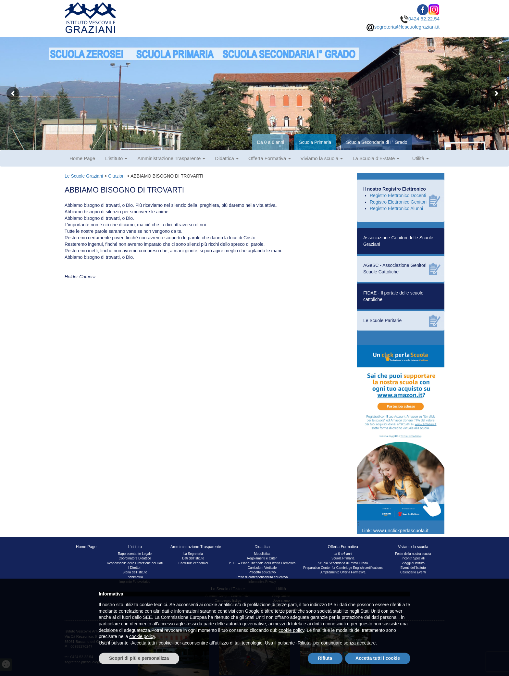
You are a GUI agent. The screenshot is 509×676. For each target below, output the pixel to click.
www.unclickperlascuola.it (400, 530)
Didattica (227, 158)
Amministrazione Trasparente (171, 158)
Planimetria (135, 577)
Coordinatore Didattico (134, 558)
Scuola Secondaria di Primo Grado (343, 563)
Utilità (420, 158)
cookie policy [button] (291, 630)
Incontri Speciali (413, 558)
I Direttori (135, 568)
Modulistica (262, 554)
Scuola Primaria (315, 142)
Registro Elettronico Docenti (398, 195)
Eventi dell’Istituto (413, 568)
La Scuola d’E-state (376, 158)
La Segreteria (193, 554)
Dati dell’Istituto (193, 558)
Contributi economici (193, 563)
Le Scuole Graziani (84, 176)
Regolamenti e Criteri (262, 558)
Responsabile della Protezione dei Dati (135, 563)
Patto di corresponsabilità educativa (262, 577)
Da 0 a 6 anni (270, 142)
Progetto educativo (262, 572)
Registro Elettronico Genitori (398, 202)
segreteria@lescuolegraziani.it (403, 27)
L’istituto (116, 158)
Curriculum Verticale (262, 568)
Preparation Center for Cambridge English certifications (343, 568)
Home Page (82, 158)
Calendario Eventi (413, 572)
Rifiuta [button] (325, 658)
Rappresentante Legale (135, 554)
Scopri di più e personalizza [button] (139, 658)
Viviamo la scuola (322, 158)
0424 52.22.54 (420, 18)
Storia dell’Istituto (134, 572)
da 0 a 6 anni (342, 554)
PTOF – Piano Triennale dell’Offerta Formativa (262, 563)
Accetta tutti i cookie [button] (377, 658)
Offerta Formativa (269, 158)
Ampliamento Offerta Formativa (343, 572)
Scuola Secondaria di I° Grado (376, 142)
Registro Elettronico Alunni (396, 208)
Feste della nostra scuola (413, 554)
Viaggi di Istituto (413, 563)
